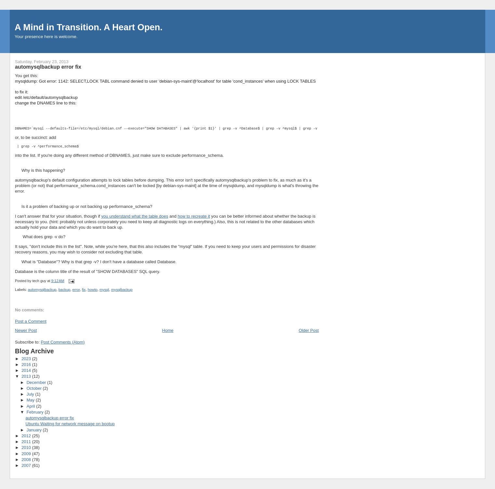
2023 (26, 358)
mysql (104, 290)
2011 (26, 441)
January (35, 430)
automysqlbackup (42, 290)
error (76, 290)
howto (93, 290)
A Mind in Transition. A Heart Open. (89, 27)
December (37, 382)
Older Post (309, 330)
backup (64, 290)
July (31, 394)
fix (83, 290)
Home (168, 330)
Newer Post (26, 330)
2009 (26, 453)
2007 (26, 465)
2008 (26, 459)
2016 (26, 364)
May (31, 400)
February (36, 412)
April (31, 406)
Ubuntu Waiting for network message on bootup (70, 423)
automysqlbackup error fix (50, 417)
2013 (26, 376)
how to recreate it (193, 216)
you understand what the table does (134, 216)
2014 (26, 370)
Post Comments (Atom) (63, 342)
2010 (26, 447)
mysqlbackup (122, 290)
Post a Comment (30, 321)
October (35, 388)
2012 (26, 435)
